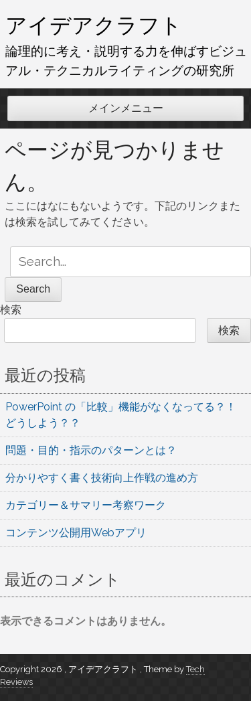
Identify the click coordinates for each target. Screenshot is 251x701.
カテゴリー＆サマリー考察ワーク (85, 505)
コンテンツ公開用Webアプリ (76, 532)
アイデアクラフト (93, 24)
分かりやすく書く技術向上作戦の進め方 (101, 477)
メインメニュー (125, 108)
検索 (10, 309)
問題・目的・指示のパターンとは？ (91, 450)
